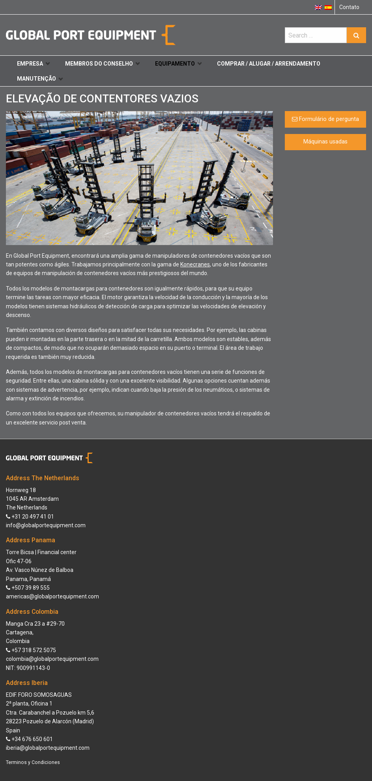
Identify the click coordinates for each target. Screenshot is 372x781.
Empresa (33, 63)
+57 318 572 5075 (31, 650)
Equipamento (178, 63)
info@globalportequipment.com (46, 525)
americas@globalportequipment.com (52, 596)
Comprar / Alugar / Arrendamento (268, 63)
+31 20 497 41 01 (30, 516)
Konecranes (195, 264)
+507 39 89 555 (28, 588)
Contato (349, 7)
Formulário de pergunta (325, 119)
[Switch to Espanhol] (328, 7)
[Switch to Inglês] (318, 7)
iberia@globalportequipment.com (48, 748)
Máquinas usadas (325, 141)
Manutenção (40, 78)
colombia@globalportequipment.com (52, 659)
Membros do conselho (102, 63)
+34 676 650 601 (29, 739)
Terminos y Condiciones (33, 762)
